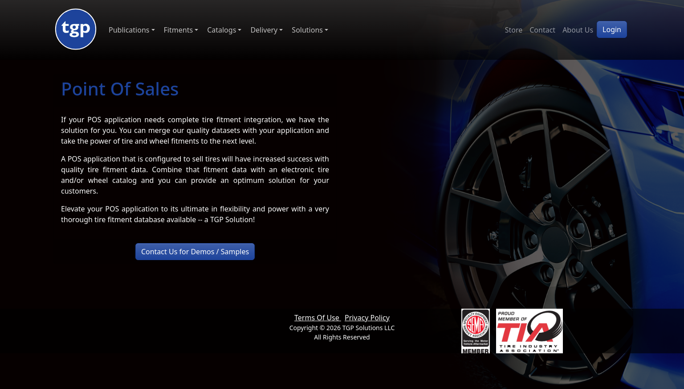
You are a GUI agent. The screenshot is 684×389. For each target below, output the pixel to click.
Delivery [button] (263, 30)
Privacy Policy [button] (367, 318)
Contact (542, 30)
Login (612, 29)
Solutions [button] (307, 30)
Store (514, 30)
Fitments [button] (178, 30)
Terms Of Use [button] (317, 318)
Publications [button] (129, 30)
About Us (577, 30)
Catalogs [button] (221, 30)
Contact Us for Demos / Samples (195, 252)
